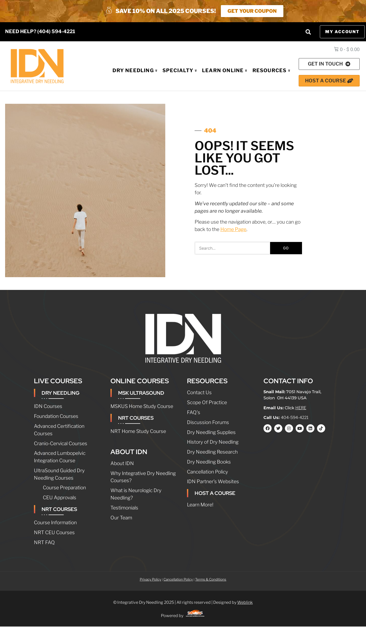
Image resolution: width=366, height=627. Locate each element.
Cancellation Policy (178, 580)
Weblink (245, 602)
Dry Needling (134, 71)
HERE (300, 408)
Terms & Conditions (210, 580)
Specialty (179, 71)
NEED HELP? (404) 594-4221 (40, 32)
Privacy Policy (150, 580)
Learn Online (224, 71)
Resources (271, 71)
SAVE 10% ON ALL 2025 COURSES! (161, 11)
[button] (308, 32)
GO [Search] (286, 248)
